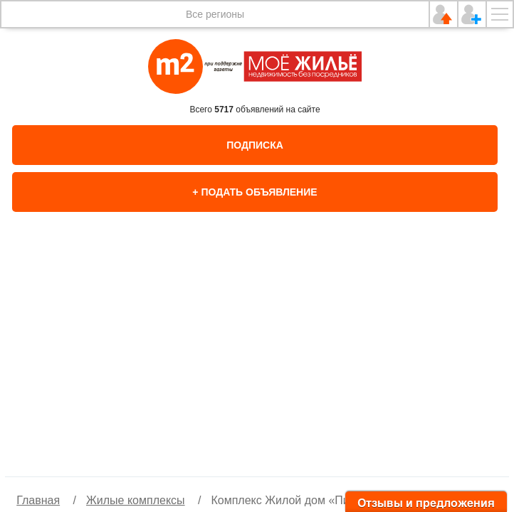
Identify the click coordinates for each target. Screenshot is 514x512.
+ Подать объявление (254, 192)
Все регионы (215, 14)
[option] (257, 359)
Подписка (254, 145)
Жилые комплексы (135, 500)
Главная (38, 500)
